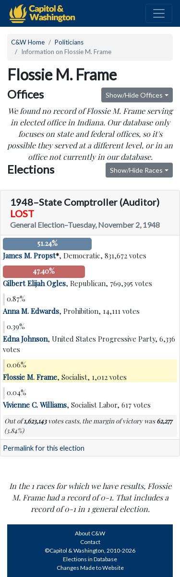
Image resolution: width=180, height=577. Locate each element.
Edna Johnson (25, 339)
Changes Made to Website (90, 567)
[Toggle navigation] (158, 13)
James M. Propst (29, 255)
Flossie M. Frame (30, 377)
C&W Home (28, 42)
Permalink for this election (43, 448)
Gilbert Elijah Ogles (34, 283)
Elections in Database (90, 559)
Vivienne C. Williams (35, 405)
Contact (90, 541)
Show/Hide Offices (134, 95)
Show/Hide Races (136, 170)
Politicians (69, 42)
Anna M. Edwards (31, 311)
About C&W (90, 533)
